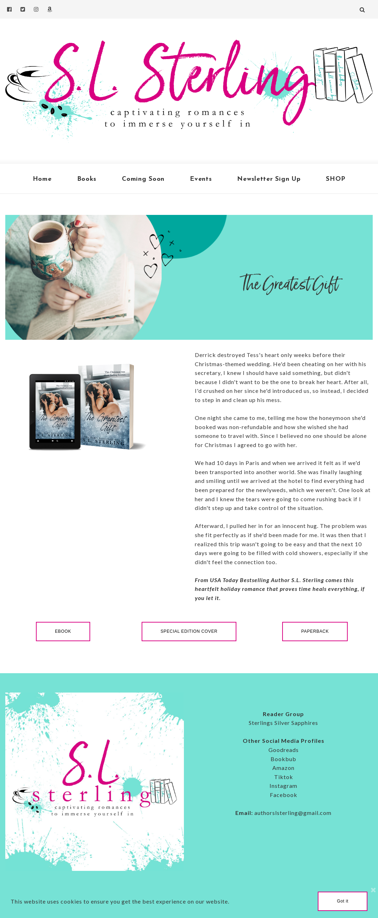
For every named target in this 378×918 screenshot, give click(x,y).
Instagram (283, 785)
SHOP (335, 179)
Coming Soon (143, 179)
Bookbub (283, 759)
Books (87, 179)
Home (42, 179)
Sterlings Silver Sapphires (283, 722)
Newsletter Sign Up (268, 179)
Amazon (283, 767)
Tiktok (283, 776)
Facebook (283, 794)
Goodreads (283, 749)
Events (201, 179)
